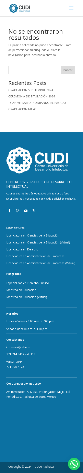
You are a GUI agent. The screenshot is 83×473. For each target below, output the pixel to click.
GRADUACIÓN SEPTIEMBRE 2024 (30, 90)
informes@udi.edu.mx (20, 347)
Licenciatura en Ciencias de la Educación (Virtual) (38, 242)
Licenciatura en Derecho (22, 249)
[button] (74, 464)
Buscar (67, 70)
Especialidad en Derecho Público (27, 283)
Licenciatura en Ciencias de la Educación (32, 235)
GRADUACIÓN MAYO (22, 109)
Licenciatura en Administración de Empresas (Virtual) (40, 263)
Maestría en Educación (26, 297)
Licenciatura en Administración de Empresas (35, 256)
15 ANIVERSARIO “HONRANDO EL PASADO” (37, 103)
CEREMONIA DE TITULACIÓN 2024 (31, 96)
